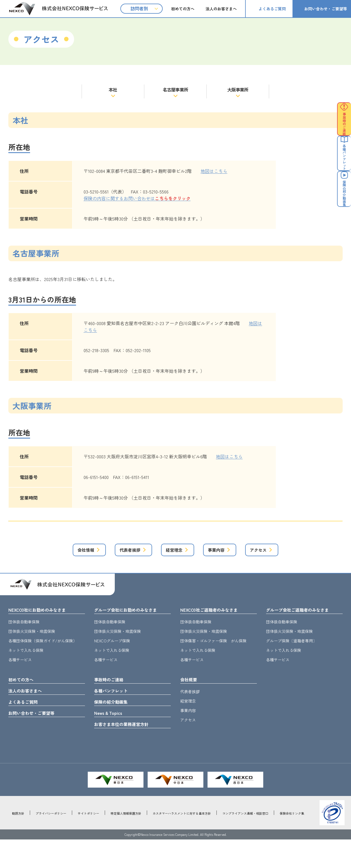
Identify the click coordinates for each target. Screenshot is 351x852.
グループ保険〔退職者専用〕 (291, 646)
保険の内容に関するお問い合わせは (137, 198)
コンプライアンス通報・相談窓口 (245, 826)
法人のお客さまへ (221, 8)
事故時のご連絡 (111, 685)
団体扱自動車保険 (24, 627)
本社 (113, 89)
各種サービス (20, 665)
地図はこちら (214, 171)
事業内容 (225, 552)
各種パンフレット (114, 698)
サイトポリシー (88, 826)
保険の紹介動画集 (114, 711)
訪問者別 (139, 8)
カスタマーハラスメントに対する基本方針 (182, 826)
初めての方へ (182, 8)
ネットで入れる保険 (25, 656)
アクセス (277, 552)
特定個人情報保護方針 (126, 826)
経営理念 (172, 552)
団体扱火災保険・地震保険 (31, 637)
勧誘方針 (18, 826)
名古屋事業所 (175, 89)
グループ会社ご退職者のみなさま (303, 614)
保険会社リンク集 (292, 826)
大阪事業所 (237, 89)
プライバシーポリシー (51, 826)
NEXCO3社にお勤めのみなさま (42, 614)
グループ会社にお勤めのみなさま (131, 614)
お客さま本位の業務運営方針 (126, 736)
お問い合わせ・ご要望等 (325, 8)
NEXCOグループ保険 (112, 646)
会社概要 (190, 685)
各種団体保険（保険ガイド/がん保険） (42, 646)
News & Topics (110, 723)
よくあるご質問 (272, 8)
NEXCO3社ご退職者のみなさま (214, 614)
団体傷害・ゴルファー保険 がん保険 (213, 646)
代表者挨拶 (117, 552)
